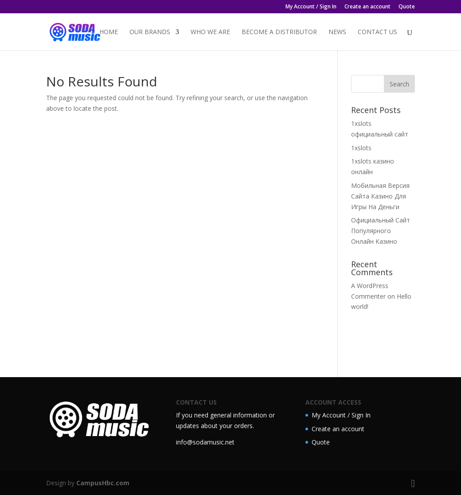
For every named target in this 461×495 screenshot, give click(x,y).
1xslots (361, 148)
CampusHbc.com (102, 483)
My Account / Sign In (310, 7)
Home (108, 32)
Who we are (210, 32)
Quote (406, 7)
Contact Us (377, 32)
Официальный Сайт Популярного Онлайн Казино (380, 231)
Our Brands (149, 32)
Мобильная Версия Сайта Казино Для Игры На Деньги (380, 196)
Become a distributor (279, 32)
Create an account (367, 7)
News (337, 32)
